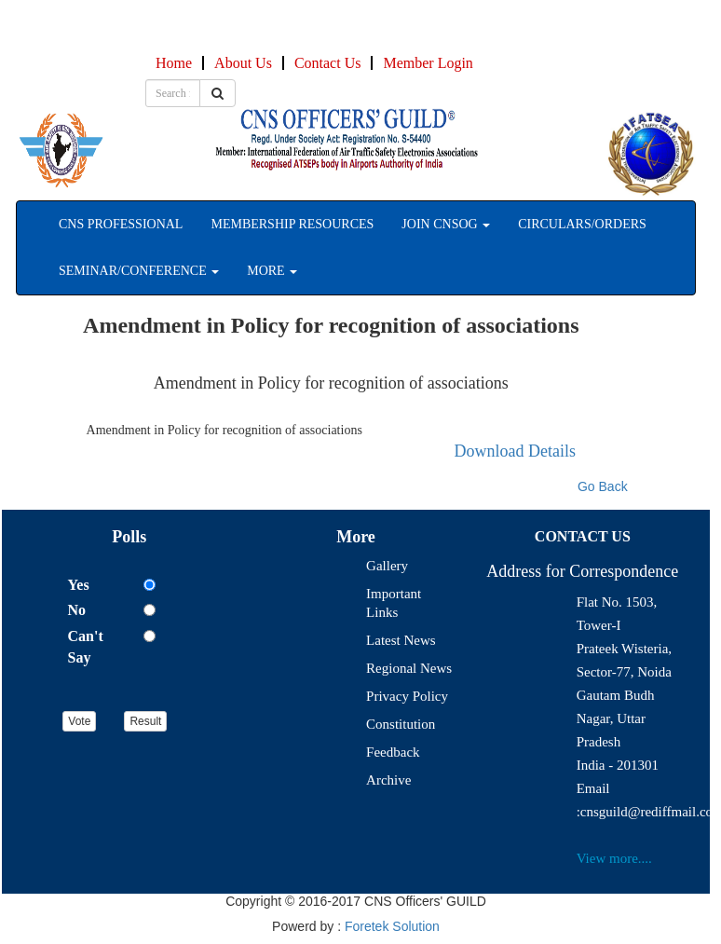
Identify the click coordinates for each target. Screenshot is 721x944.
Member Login (427, 63)
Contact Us (327, 63)
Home (174, 63)
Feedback (392, 752)
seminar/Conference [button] (139, 271)
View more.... (614, 858)
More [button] (272, 271)
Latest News (401, 640)
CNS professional (121, 224)
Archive (388, 780)
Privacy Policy (407, 696)
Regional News (409, 668)
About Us (243, 63)
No (77, 610)
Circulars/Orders (582, 224)
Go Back (603, 486)
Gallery (387, 565)
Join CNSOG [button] (445, 224)
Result (145, 721)
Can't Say (85, 646)
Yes (78, 585)
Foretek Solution (392, 926)
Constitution (400, 724)
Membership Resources (292, 224)
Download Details (515, 451)
